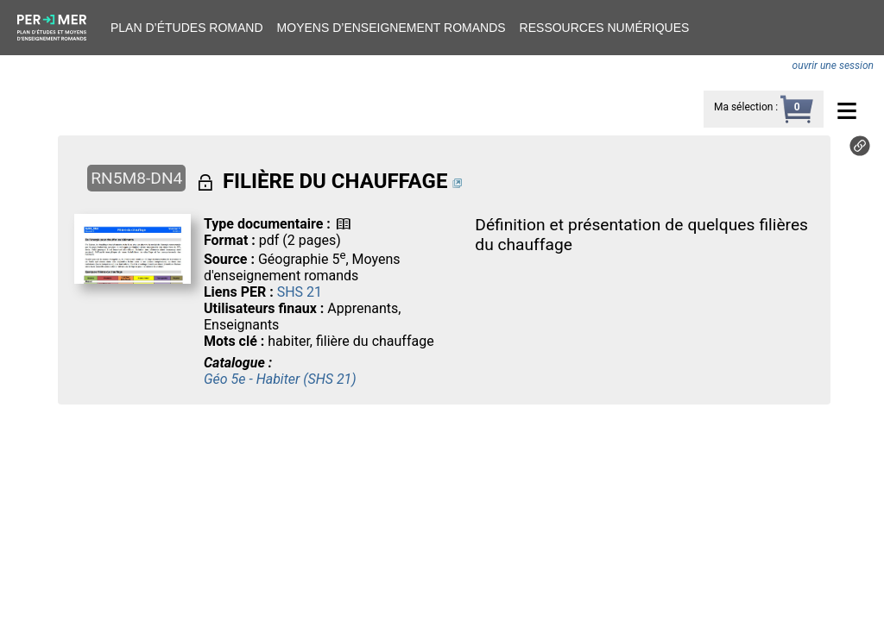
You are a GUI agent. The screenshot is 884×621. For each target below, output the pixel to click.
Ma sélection (743, 107)
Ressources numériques (605, 27)
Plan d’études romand (186, 27)
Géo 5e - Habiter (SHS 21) (280, 379)
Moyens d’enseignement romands (391, 27)
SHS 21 (299, 292)
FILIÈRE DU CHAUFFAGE (335, 181)
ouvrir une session (833, 66)
